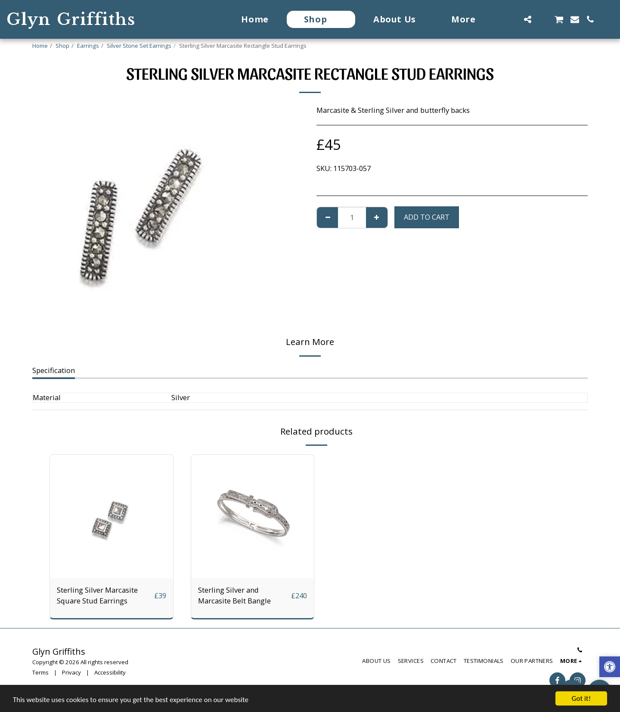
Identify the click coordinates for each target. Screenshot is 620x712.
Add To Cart (427, 217)
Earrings (88, 46)
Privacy (71, 672)
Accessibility (110, 672)
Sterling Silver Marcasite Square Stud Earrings (97, 595)
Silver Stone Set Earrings (139, 46)
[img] (111, 516)
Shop (62, 46)
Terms (40, 672)
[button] (512, 19)
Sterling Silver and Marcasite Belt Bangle (234, 595)
